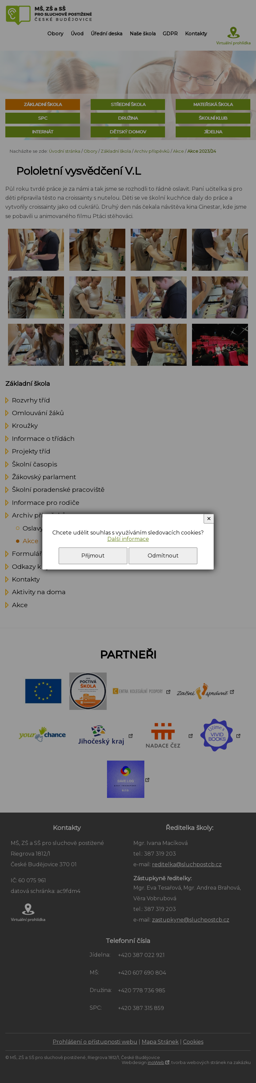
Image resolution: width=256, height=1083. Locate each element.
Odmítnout (163, 556)
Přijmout (93, 556)
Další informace (128, 539)
